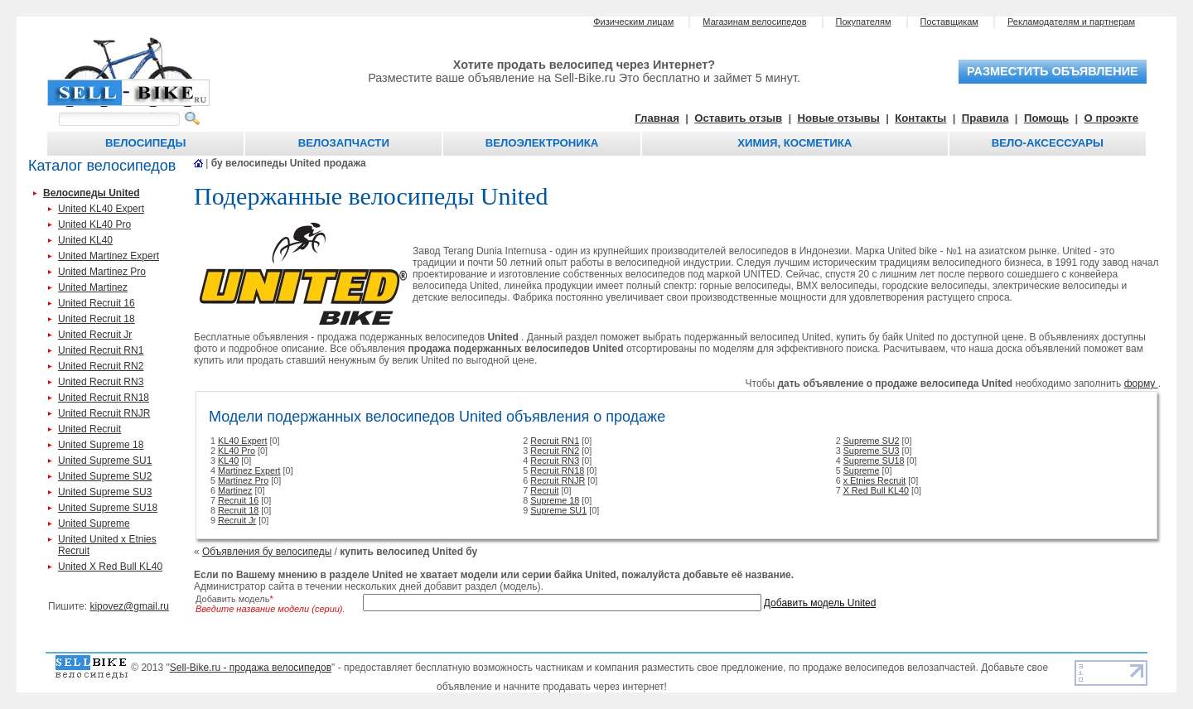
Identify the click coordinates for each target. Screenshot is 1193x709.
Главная (657, 118)
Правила (985, 118)
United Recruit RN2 (100, 366)
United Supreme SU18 (107, 508)
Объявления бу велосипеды (266, 551)
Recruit (544, 490)
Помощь (1046, 118)
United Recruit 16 (96, 303)
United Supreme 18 (100, 445)
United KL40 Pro (94, 224)
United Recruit (89, 429)
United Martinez (93, 287)
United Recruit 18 (96, 319)
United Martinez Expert (108, 256)
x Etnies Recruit (874, 480)
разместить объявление (1052, 71)
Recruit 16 (238, 500)
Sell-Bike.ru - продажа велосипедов (250, 667)
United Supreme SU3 (105, 492)
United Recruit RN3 (100, 382)
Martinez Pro (243, 480)
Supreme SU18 (874, 460)
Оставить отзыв (738, 118)
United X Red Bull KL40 (110, 566)
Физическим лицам (633, 22)
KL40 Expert (242, 441)
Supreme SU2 (871, 441)
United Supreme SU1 (105, 460)
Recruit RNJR (557, 480)
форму (1141, 383)
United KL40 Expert (101, 209)
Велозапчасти (343, 143)
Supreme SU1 (558, 510)
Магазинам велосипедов (754, 22)
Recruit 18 (238, 510)
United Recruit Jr (95, 334)
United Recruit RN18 (103, 397)
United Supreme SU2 (105, 476)
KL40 (228, 460)
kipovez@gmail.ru (129, 606)
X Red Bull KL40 (876, 490)
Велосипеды (145, 143)
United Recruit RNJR (104, 413)
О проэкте (1111, 118)
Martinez (235, 490)
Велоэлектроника (542, 143)
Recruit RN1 (554, 441)
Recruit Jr (237, 520)
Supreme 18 (554, 500)
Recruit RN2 (554, 451)
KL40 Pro (236, 451)
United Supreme (94, 523)
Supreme (861, 470)
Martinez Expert (249, 470)
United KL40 (85, 240)
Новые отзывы (839, 118)
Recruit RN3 (554, 460)
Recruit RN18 (557, 470)
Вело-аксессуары (1048, 143)
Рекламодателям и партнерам (1071, 22)
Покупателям (863, 22)
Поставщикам (949, 22)
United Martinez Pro (102, 271)
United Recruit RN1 (100, 350)
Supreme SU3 (871, 451)
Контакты (920, 118)
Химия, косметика (794, 143)
